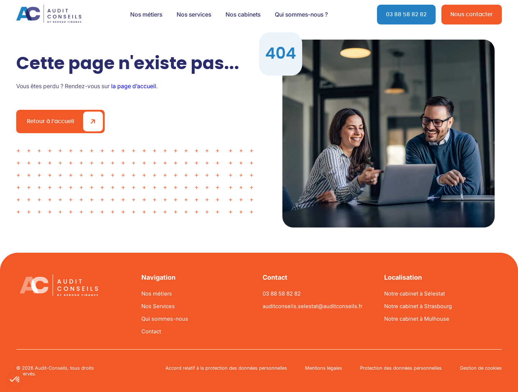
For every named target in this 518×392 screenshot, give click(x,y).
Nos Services (158, 306)
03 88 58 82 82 (406, 14)
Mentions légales (323, 368)
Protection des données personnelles (401, 368)
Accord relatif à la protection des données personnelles (226, 368)
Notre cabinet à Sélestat (414, 293)
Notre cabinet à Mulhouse (416, 318)
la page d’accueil (133, 86)
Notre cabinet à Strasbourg (418, 306)
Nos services (194, 14)
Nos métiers (146, 14)
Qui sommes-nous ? (301, 14)
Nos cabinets (243, 14)
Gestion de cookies (481, 368)
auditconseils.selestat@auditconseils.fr (312, 306)
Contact (151, 331)
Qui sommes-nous (164, 318)
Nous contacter (471, 14)
